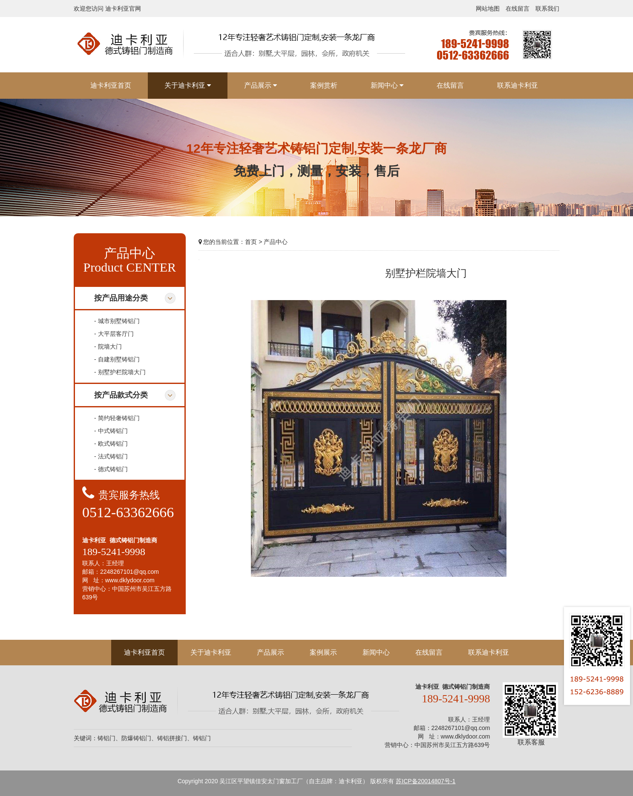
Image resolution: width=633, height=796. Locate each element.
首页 (251, 241)
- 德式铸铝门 (111, 469)
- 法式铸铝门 (111, 456)
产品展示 (270, 652)
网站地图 (488, 8)
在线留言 (517, 8)
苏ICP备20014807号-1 (425, 781)
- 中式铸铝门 (111, 430)
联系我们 (547, 8)
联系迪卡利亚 (488, 652)
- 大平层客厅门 (114, 333)
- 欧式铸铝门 (111, 443)
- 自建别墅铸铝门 (117, 359)
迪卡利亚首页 (144, 652)
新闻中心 (376, 652)
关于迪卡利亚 (210, 652)
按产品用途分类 (121, 298)
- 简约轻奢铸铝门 (117, 418)
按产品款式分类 (121, 395)
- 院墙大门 (108, 346)
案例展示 (323, 652)
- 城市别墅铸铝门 (117, 321)
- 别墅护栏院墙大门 (120, 372)
